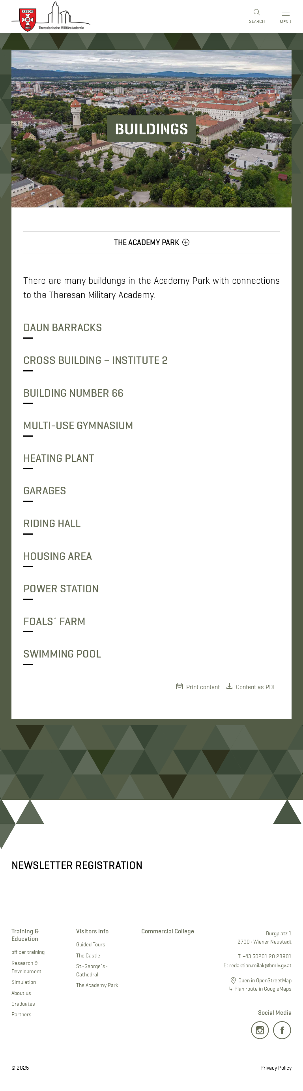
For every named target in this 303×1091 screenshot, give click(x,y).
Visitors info (92, 931)
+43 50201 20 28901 (267, 956)
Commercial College (167, 931)
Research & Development (26, 967)
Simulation (23, 982)
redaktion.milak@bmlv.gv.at (260, 965)
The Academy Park (97, 985)
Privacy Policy (276, 1068)
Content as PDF (251, 687)
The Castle (88, 955)
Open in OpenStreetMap (265, 980)
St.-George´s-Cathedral (92, 970)
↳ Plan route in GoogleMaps (260, 988)
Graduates (23, 1004)
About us (21, 993)
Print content (198, 687)
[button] (151, 328)
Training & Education (25, 934)
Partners (21, 1014)
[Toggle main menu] (286, 16)
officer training (28, 952)
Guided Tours (90, 944)
